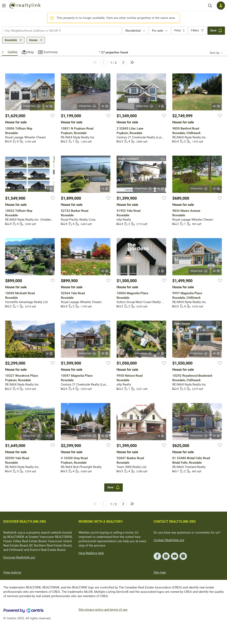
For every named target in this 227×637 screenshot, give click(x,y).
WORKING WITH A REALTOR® (101, 521)
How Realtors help (91, 553)
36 (160, 353)
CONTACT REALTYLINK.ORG (175, 521)
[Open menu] (4, 5)
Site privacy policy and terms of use (103, 610)
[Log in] (221, 5)
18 (49, 353)
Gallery (13, 52)
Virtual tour (32, 106)
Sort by (214, 53)
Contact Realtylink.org (169, 540)
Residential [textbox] (133, 30)
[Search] (210, 5)
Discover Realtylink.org (19, 557)
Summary (51, 52)
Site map (160, 572)
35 (216, 188)
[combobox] (62, 31)
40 (49, 106)
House (33, 40)
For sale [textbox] (157, 30)
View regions (12, 572)
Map (30, 52)
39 (49, 435)
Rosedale (11, 40)
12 (104, 188)
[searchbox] (59, 30)
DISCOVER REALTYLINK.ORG (24, 521)
